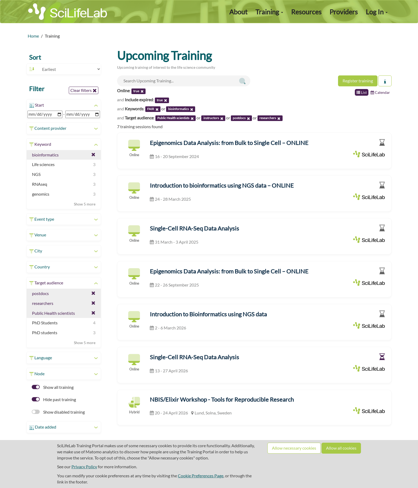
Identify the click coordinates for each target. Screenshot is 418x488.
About (238, 12)
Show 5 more (84, 204)
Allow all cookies (341, 447)
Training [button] (269, 12)
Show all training (53, 387)
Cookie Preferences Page (200, 475)
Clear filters (83, 90)
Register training (358, 80)
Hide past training (54, 399)
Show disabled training (58, 411)
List (361, 92)
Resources (306, 12)
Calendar (380, 92)
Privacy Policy (84, 466)
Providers (343, 12)
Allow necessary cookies (294, 447)
